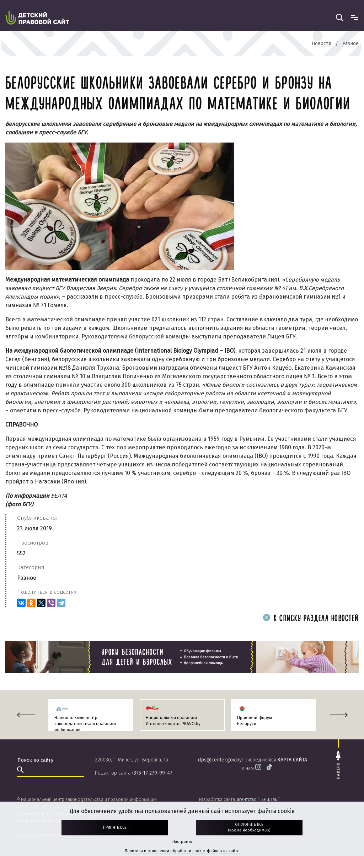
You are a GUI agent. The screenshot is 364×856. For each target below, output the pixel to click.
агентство (258, 799)
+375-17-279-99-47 (152, 773)
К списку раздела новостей (311, 619)
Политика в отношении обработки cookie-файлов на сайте (182, 851)
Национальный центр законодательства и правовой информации (85, 723)
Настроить (182, 841)
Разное (26, 577)
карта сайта (292, 760)
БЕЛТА (59, 495)
